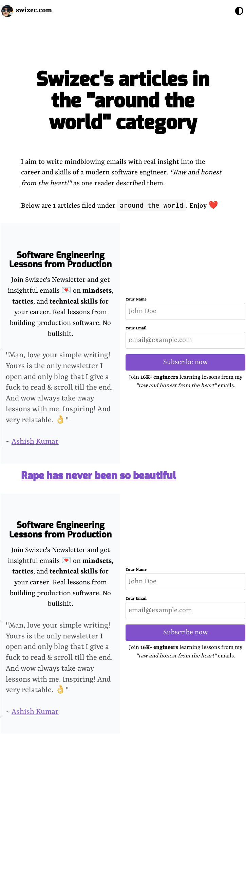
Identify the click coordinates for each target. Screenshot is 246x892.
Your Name (136, 299)
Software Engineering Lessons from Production (60, 260)
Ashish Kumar (35, 442)
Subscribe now (185, 362)
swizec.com (34, 10)
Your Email (136, 328)
